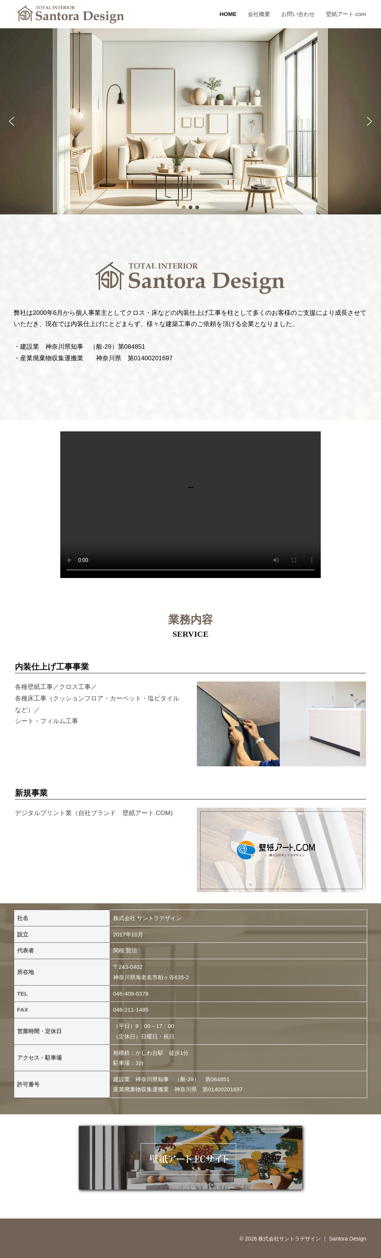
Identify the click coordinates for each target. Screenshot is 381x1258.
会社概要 (259, 14)
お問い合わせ (298, 14)
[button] (11, 121)
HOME (228, 14)
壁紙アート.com (346, 14)
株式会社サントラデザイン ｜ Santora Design (312, 1239)
